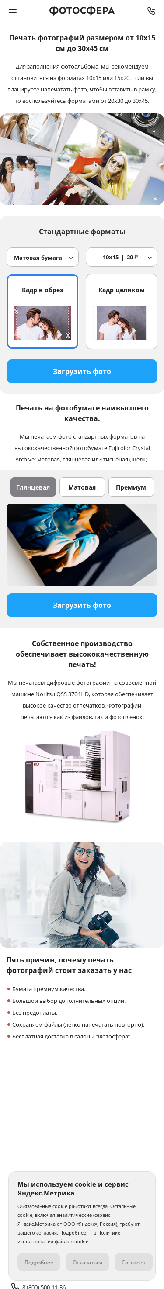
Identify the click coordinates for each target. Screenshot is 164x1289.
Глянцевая (33, 487)
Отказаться (87, 1262)
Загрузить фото (82, 371)
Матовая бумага (38, 257)
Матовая (82, 487)
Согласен (134, 1262)
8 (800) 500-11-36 (151, 11)
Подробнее (38, 1262)
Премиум (131, 487)
